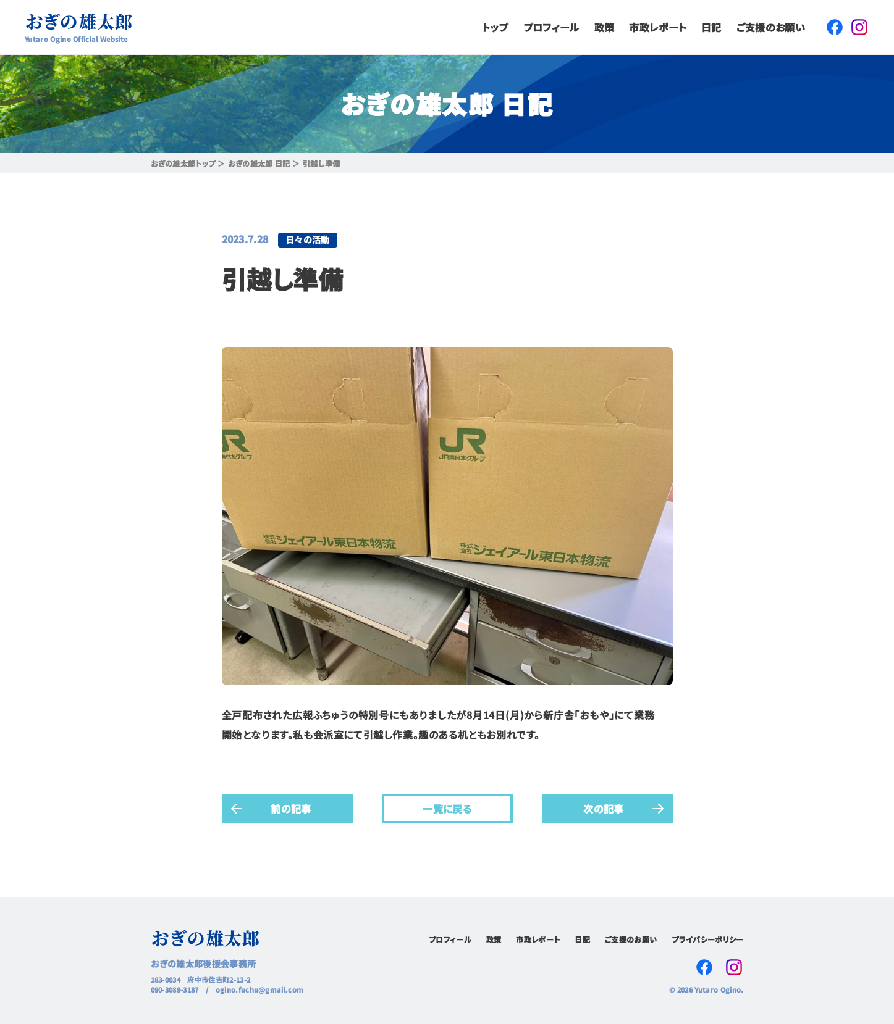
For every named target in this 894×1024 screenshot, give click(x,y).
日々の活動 (307, 239)
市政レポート (657, 27)
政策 (604, 27)
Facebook (835, 27)
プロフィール (551, 27)
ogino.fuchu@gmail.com (260, 989)
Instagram (859, 27)
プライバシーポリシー (707, 939)
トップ (495, 27)
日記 (711, 27)
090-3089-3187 (175, 989)
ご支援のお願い (770, 27)
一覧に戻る (447, 808)
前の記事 (291, 808)
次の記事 (603, 808)
